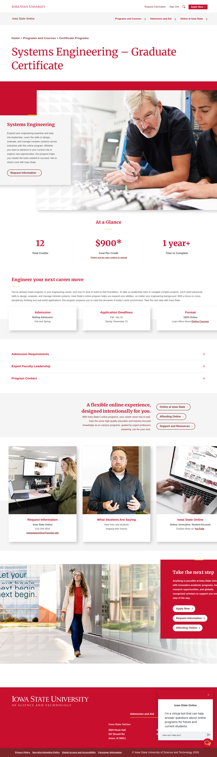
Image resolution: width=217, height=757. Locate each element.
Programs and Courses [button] (136, 22)
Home (16, 38)
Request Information (155, 9)
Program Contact (24, 378)
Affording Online (170, 416)
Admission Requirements (30, 354)
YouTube (199, 529)
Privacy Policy (22, 752)
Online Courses (200, 321)
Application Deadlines (116, 312)
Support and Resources (175, 426)
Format (190, 312)
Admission (42, 312)
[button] (185, 735)
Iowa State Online (23, 22)
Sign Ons (174, 9)
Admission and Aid (142, 713)
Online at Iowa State (172, 406)
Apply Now (197, 9)
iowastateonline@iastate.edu (42, 533)
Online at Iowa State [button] (193, 22)
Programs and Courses (39, 38)
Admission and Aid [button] (165, 22)
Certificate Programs (74, 38)
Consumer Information (110, 752)
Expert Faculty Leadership (31, 366)
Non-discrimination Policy (46, 752)
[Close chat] (208, 694)
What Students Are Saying (116, 519)
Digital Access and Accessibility (79, 752)
